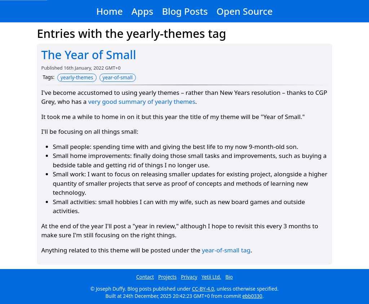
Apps (143, 11)
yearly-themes (77, 77)
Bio (229, 276)
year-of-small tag (226, 250)
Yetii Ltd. (211, 276)
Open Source (245, 11)
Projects (167, 276)
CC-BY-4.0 (203, 288)
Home (109, 11)
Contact (145, 276)
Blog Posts (185, 11)
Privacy (189, 276)
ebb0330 (252, 295)
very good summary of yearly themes (141, 101)
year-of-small (118, 77)
